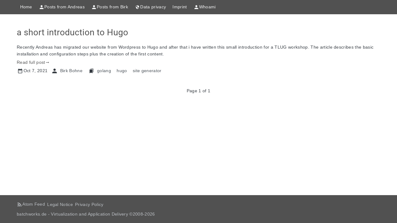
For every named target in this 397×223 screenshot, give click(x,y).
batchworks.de (32, 214)
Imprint (179, 6)
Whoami (205, 7)
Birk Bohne (71, 70)
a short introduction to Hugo (72, 32)
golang (104, 70)
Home (26, 6)
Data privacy (150, 7)
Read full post (31, 62)
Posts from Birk (109, 7)
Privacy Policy (89, 204)
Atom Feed (33, 204)
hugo (122, 70)
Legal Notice (60, 204)
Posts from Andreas (62, 7)
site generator (147, 70)
